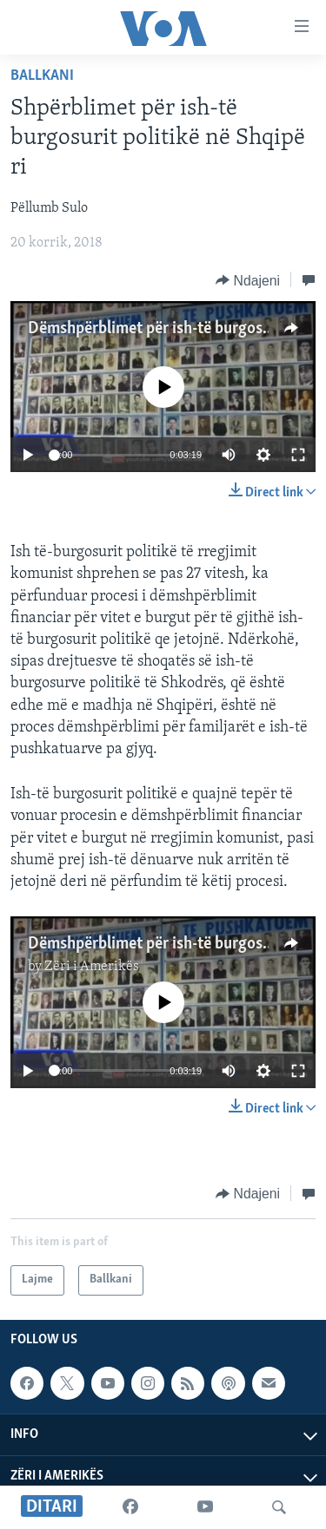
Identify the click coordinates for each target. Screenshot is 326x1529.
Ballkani (42, 76)
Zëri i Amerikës (91, 967)
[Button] (248, 280)
